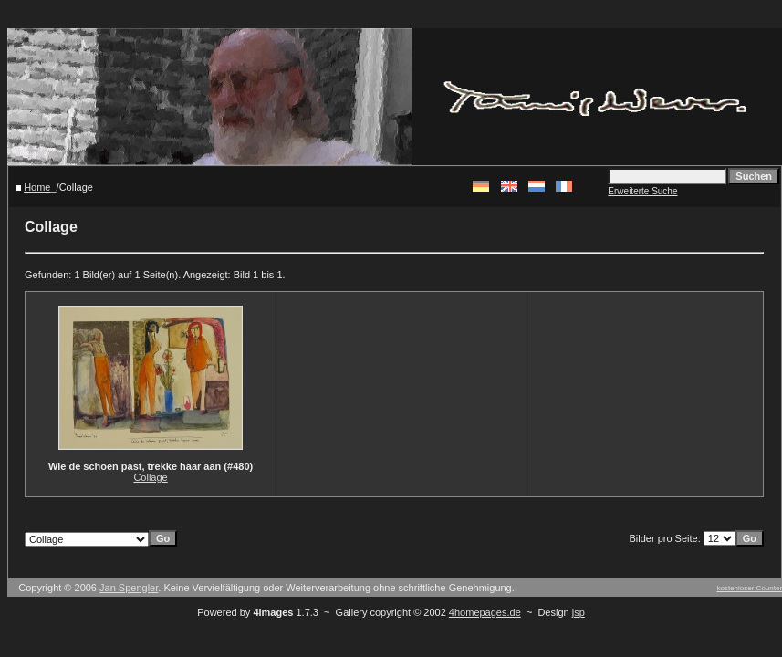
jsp (578, 612)
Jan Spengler (128, 587)
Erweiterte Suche (642, 191)
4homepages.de (485, 612)
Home (37, 187)
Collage (150, 477)
